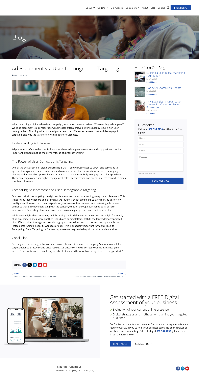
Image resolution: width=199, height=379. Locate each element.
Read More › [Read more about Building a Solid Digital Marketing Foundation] (151, 82)
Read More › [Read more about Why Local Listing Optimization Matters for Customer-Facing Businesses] (151, 113)
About (145, 7)
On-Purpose (117, 7)
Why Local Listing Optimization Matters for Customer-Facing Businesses (164, 104)
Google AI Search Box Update (163, 88)
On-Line (102, 7)
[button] (24, 265)
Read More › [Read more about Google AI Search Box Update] (151, 94)
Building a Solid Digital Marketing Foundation (165, 74)
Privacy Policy (90, 371)
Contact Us (75, 366)
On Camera (132, 7)
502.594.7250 (155, 129)
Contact (161, 7)
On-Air (90, 7)
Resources (61, 366)
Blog (153, 7)
